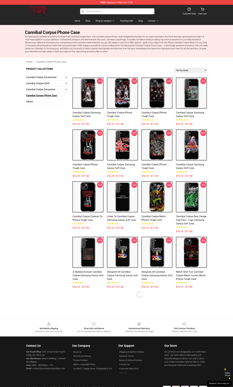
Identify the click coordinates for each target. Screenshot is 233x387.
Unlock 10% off (227, 374)
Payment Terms (126, 356)
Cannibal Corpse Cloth (37, 83)
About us (77, 352)
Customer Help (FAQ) (129, 368)
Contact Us (124, 364)
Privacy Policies (80, 360)
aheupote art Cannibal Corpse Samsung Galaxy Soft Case (122, 275)
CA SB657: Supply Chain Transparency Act (92, 368)
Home (29, 61)
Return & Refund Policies (130, 360)
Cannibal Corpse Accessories (41, 77)
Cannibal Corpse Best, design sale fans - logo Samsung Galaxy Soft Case (191, 220)
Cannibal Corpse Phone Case (51, 61)
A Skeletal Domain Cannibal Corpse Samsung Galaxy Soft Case (88, 275)
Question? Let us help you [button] (219, 383)
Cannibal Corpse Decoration (40, 89)
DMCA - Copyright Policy (84, 364)
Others (29, 101)
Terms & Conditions (82, 356)
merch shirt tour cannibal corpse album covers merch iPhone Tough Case (191, 275)
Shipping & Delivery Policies (131, 352)
